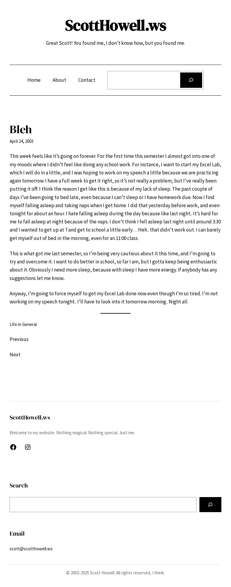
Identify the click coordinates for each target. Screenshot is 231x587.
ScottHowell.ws (115, 25)
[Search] (191, 80)
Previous (19, 339)
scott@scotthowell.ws (31, 549)
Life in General (23, 324)
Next (15, 354)
